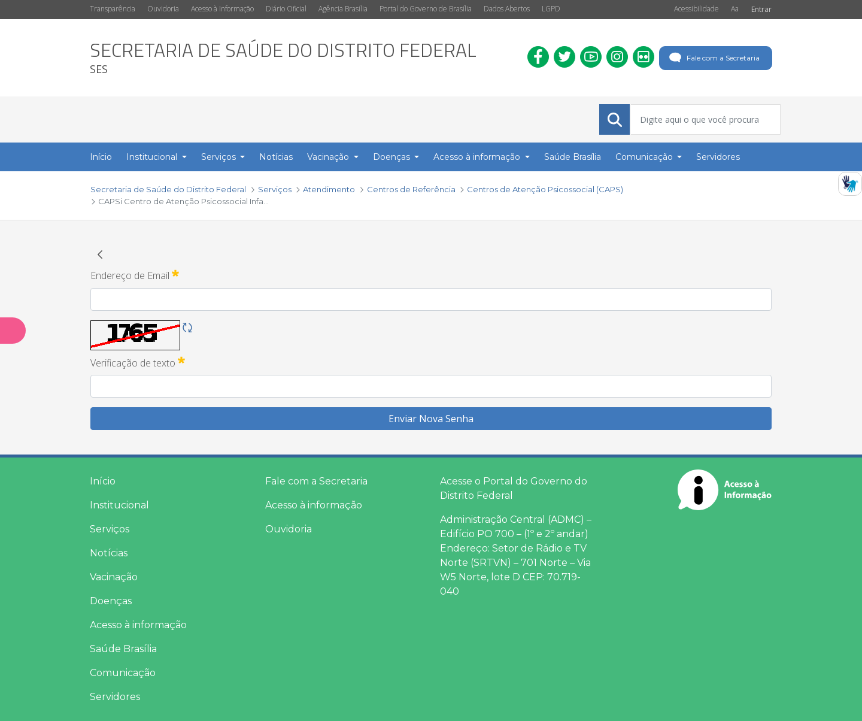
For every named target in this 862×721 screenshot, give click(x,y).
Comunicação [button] (645, 157)
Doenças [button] (392, 157)
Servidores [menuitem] (718, 157)
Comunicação (123, 672)
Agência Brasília (343, 9)
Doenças (111, 601)
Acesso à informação (138, 625)
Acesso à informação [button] (478, 157)
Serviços (109, 529)
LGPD (551, 9)
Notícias (109, 553)
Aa (735, 9)
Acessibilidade (696, 9)
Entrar (761, 9)
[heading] (283, 57)
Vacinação (114, 577)
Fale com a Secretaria (713, 58)
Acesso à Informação (222, 9)
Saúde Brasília (123, 649)
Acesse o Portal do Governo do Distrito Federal (513, 488)
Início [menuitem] (101, 157)
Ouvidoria (163, 9)
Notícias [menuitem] (276, 157)
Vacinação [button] (329, 157)
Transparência (112, 9)
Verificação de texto (137, 362)
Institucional (119, 505)
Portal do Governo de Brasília (426, 9)
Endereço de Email (134, 275)
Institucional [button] (153, 157)
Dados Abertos (507, 9)
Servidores (115, 696)
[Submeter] (615, 119)
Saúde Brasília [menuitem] (572, 157)
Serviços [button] (219, 157)
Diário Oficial (286, 9)
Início (103, 481)
